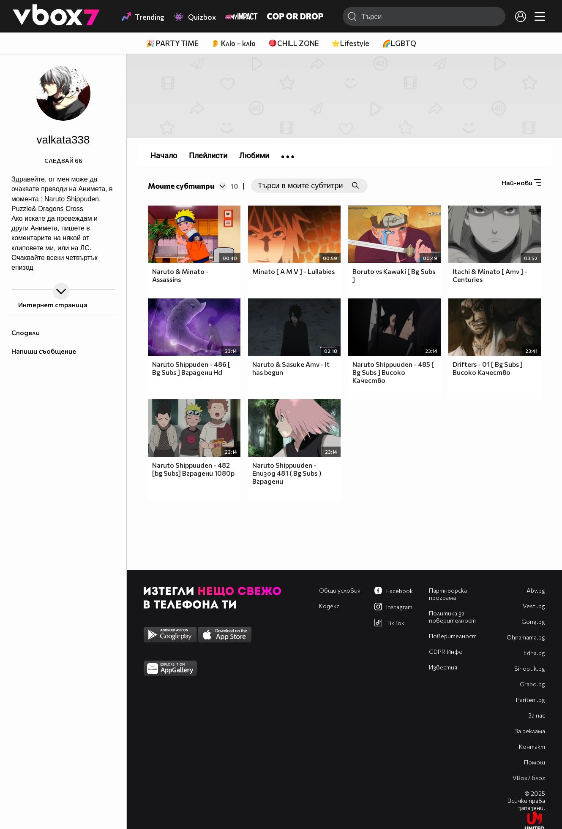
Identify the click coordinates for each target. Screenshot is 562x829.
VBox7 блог (529, 777)
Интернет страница (52, 305)
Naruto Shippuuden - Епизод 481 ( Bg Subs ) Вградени (287, 473)
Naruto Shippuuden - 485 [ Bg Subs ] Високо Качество (393, 372)
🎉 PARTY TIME (172, 43)
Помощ (534, 762)
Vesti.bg (534, 606)
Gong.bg (533, 621)
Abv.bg (536, 590)
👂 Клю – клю (233, 43)
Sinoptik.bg (529, 668)
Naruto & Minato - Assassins (180, 275)
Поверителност (453, 635)
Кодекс (329, 606)
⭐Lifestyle (350, 43)
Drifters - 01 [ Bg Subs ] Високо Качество (488, 368)
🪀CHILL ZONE (293, 43)
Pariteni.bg (530, 699)
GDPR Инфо (446, 651)
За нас (536, 715)
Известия (443, 667)
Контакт (532, 746)
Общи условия (339, 590)
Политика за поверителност (452, 617)
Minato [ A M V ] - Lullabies (293, 271)
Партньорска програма (448, 594)
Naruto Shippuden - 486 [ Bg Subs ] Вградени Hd (191, 368)
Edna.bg (534, 652)
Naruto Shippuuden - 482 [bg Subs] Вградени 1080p (193, 469)
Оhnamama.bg (526, 637)
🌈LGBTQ (399, 43)
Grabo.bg (532, 684)
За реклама (530, 730)
